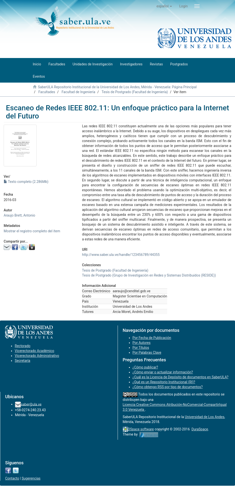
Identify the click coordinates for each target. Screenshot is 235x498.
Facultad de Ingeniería (78, 92)
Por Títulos (141, 348)
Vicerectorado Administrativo (37, 356)
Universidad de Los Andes (204, 417)
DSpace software (141, 429)
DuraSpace (200, 429)
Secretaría (22, 361)
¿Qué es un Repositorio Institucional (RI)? (164, 382)
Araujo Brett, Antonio (19, 215)
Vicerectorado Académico (34, 351)
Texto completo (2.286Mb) (26, 182)
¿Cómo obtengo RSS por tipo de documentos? (168, 387)
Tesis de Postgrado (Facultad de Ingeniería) (135, 92)
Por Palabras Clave (147, 352)
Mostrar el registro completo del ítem (32, 231)
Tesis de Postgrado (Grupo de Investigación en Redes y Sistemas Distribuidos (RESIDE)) (149, 275)
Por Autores (142, 343)
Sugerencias (31, 478)
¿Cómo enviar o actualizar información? (163, 372)
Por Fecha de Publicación (152, 338)
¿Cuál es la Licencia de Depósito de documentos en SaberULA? (181, 377)
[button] (164, 6)
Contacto (12, 478)
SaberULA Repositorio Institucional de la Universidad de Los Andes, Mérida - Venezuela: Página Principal (117, 87)
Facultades (46, 92)
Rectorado (22, 346)
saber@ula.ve (31, 404)
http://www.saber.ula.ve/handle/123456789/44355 (121, 255)
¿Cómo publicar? (145, 367)
